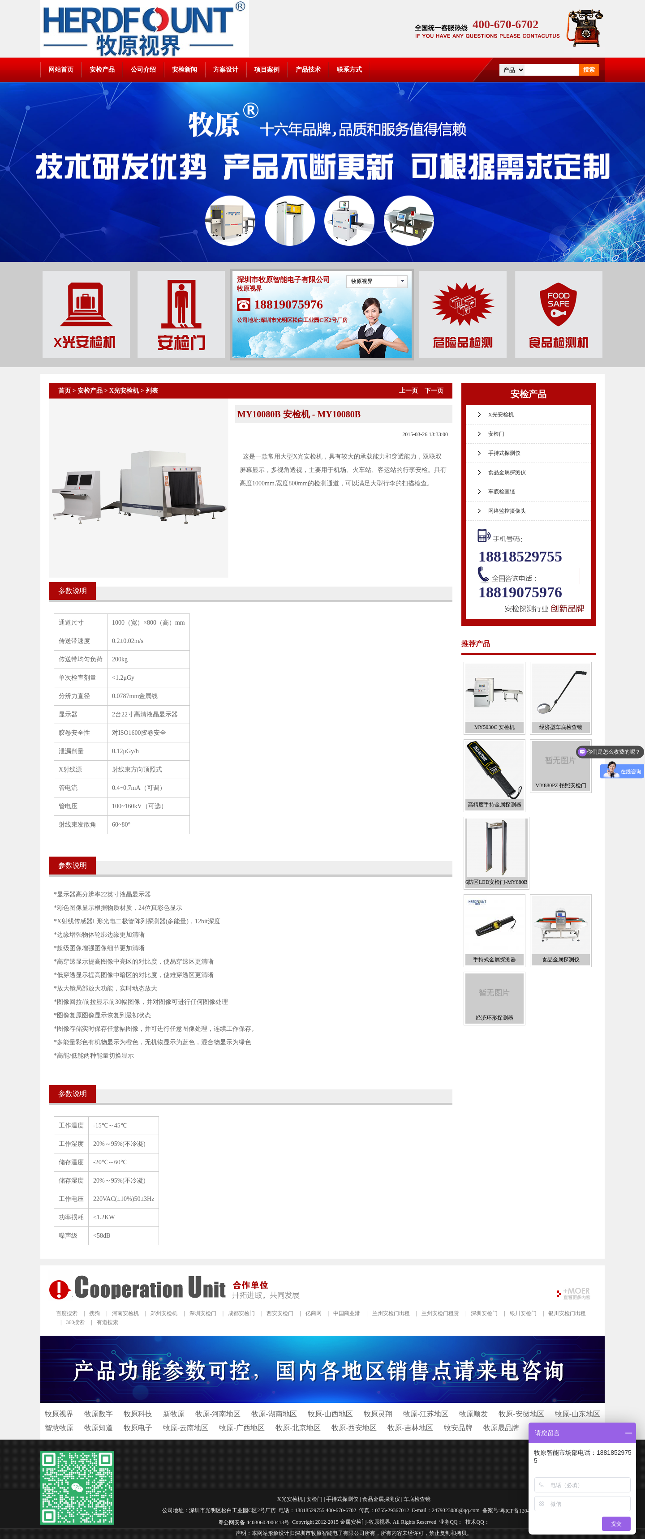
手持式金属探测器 (494, 959)
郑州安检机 (163, 1313)
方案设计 (225, 69)
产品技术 (308, 69)
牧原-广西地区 (241, 1428)
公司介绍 (143, 69)
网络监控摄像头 (507, 511)
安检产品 (102, 69)
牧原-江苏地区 (425, 1414)
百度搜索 (66, 1313)
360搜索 (75, 1322)
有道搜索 (107, 1322)
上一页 (408, 390)
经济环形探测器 (494, 1018)
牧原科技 (138, 1414)
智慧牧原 (59, 1428)
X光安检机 (124, 390)
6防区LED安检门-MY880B (496, 882)
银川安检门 (523, 1313)
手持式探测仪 (504, 453)
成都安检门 (241, 1313)
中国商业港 (346, 1313)
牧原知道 (98, 1428)
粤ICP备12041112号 (523, 1511)
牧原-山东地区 (577, 1414)
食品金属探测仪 (507, 472)
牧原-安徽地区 (521, 1414)
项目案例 (267, 69)
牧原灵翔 (378, 1414)
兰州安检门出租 (391, 1313)
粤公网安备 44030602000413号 (253, 1522)
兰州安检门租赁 (440, 1313)
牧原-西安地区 (354, 1428)
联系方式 (349, 69)
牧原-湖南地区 (274, 1414)
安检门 (496, 434)
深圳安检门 (202, 1313)
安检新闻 (184, 69)
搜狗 (94, 1313)
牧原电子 (138, 1428)
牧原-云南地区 (185, 1428)
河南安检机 (125, 1313)
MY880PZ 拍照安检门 (560, 785)
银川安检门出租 (567, 1313)
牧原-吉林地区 (410, 1428)
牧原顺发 (473, 1414)
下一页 (434, 390)
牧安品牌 (458, 1428)
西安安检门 (280, 1313)
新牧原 (174, 1414)
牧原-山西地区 (330, 1414)
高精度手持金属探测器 (494, 805)
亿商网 (313, 1313)
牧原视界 (362, 281)
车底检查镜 (501, 492)
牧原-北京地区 (298, 1428)
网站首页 (60, 69)
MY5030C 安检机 (494, 727)
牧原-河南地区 (218, 1414)
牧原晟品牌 (501, 1428)
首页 (64, 390)
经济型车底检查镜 (560, 727)
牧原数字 (98, 1414)
